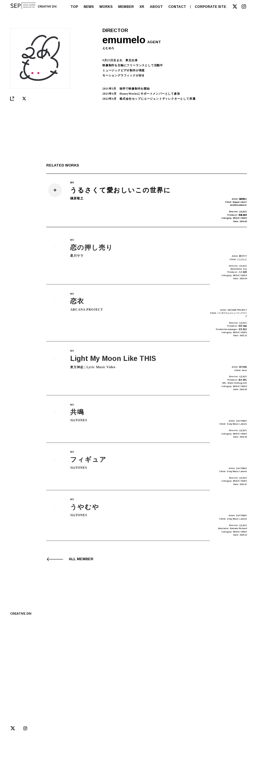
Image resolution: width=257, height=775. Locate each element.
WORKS (106, 7)
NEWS (89, 7)
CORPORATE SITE (210, 7)
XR (141, 7)
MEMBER (126, 7)
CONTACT (177, 7)
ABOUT (156, 7)
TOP (74, 7)
